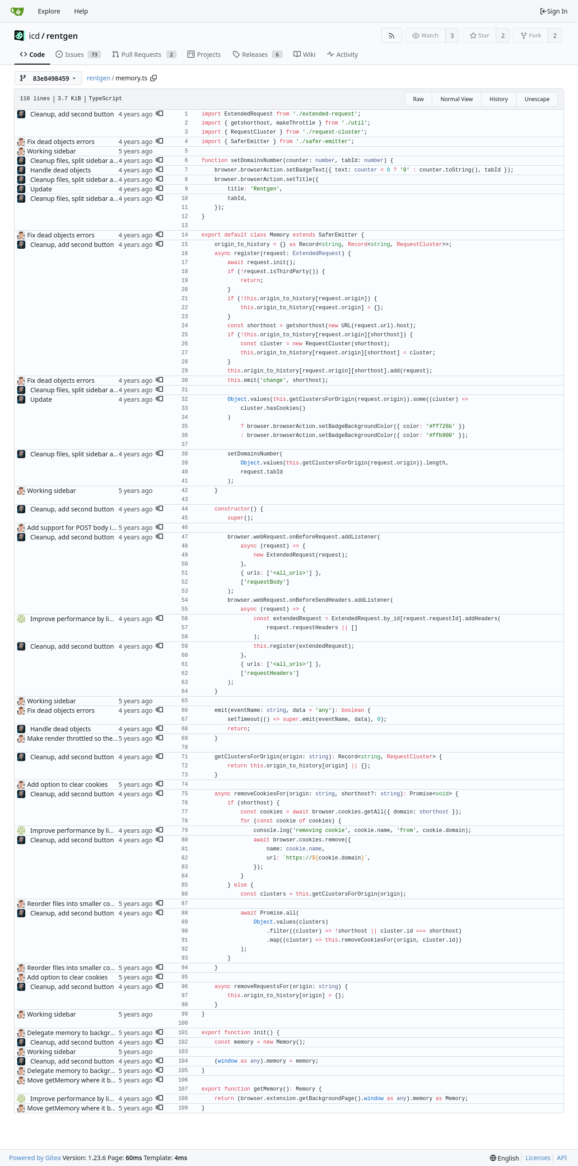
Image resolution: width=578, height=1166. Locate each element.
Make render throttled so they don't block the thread (105, 738)
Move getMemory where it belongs (79, 1080)
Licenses (538, 1157)
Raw (418, 99)
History (498, 99)
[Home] (17, 11)
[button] (159, 114)
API (562, 1157)
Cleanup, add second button (72, 114)
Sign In (554, 11)
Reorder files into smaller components (83, 903)
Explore (49, 11)
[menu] (504, 1158)
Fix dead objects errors (60, 141)
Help (81, 11)
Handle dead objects (60, 170)
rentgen (62, 35)
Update (41, 189)
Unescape (537, 99)
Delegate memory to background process (88, 1032)
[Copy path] (153, 78)
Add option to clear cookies (67, 784)
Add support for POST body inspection (83, 527)
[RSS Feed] (391, 35)
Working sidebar (51, 151)
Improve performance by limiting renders (91, 618)
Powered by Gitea (35, 1157)
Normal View (456, 99)
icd (34, 35)
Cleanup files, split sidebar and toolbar (87, 160)
